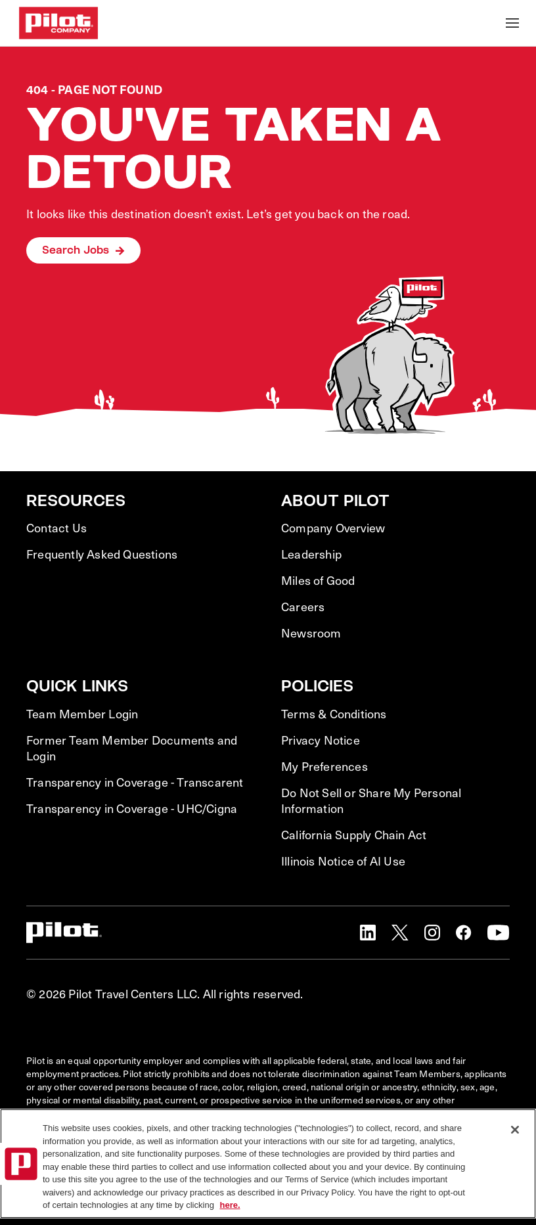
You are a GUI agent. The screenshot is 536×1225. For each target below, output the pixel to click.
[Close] (515, 1129)
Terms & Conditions (334, 714)
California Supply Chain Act (353, 835)
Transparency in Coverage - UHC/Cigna (131, 808)
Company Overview (333, 528)
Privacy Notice (320, 740)
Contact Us (56, 528)
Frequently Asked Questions (101, 554)
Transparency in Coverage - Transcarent (135, 782)
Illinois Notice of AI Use (343, 861)
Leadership (311, 554)
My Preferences (324, 766)
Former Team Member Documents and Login (131, 748)
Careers (302, 606)
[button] (368, 932)
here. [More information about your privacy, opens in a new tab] (229, 1205)
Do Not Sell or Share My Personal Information (371, 800)
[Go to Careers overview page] (58, 23)
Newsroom (311, 633)
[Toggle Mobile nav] (512, 23)
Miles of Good (318, 580)
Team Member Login (82, 714)
